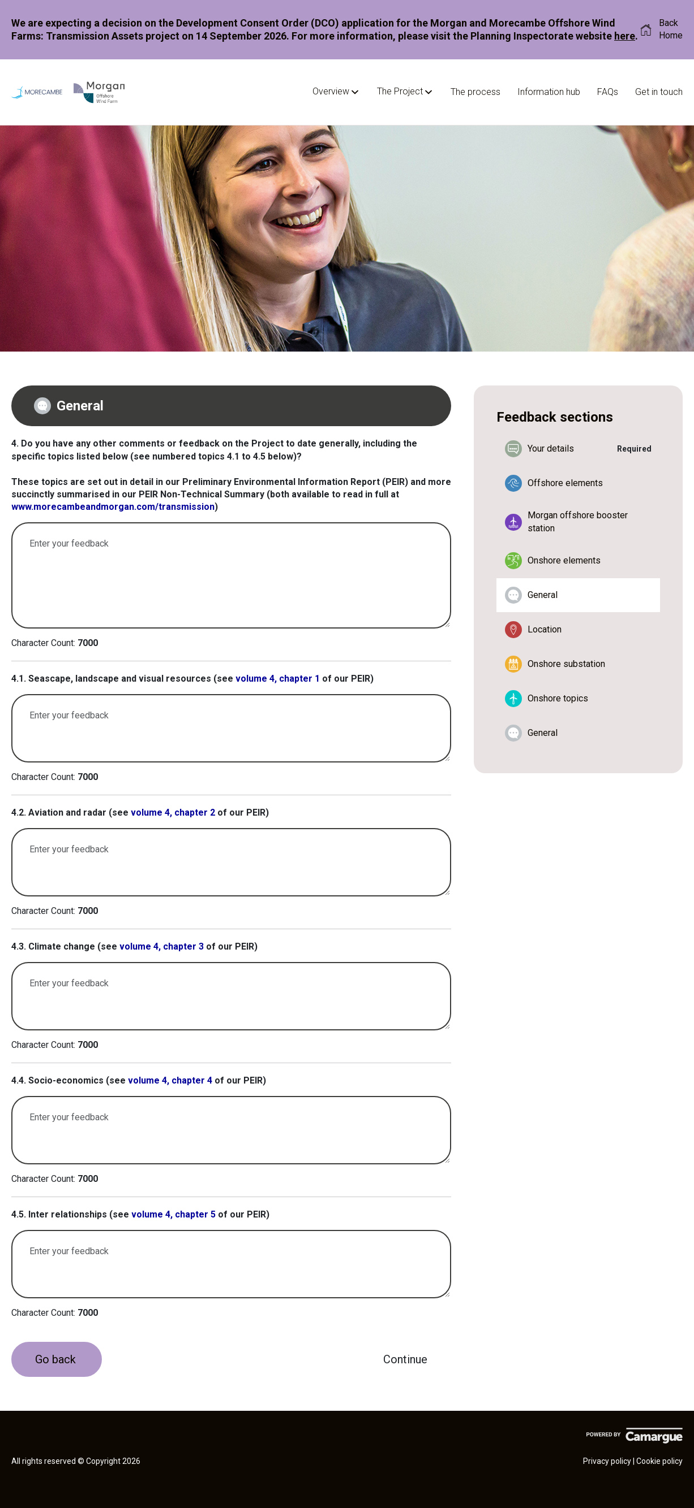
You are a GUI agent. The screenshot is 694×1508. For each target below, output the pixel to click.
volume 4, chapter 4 (170, 1080)
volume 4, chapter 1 (277, 678)
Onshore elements (553, 560)
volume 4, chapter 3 (161, 946)
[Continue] (405, 1359)
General (531, 595)
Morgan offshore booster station (566, 521)
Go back (55, 1359)
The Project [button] (405, 92)
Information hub (548, 91)
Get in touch (659, 91)
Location (533, 629)
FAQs (607, 91)
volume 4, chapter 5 (173, 1214)
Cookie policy (659, 1461)
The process (475, 91)
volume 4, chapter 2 (173, 812)
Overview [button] (336, 92)
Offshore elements (554, 483)
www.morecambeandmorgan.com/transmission (113, 506)
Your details (539, 448)
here (624, 36)
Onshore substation (555, 664)
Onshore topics (546, 698)
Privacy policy (607, 1461)
